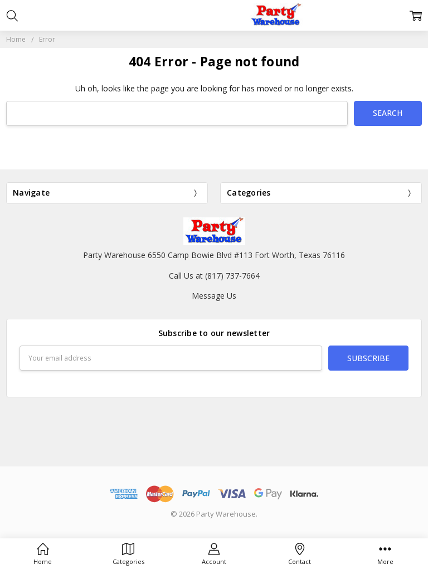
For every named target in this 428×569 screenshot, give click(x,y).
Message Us (214, 295)
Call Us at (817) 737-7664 (214, 275)
